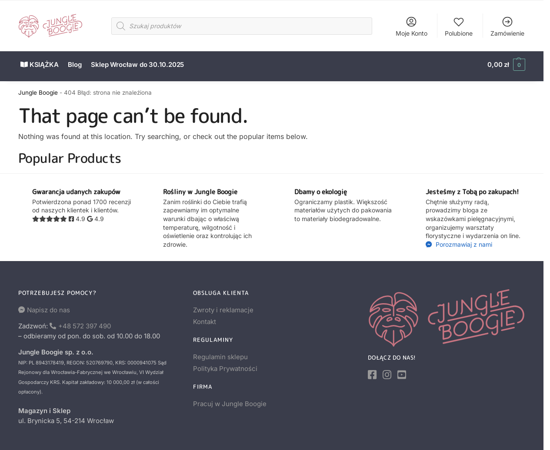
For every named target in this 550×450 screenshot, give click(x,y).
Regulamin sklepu (220, 353)
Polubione (459, 26)
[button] (506, 65)
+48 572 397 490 (84, 322)
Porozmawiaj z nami (463, 241)
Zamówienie (507, 26)
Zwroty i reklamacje (223, 306)
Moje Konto (411, 26)
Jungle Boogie (38, 89)
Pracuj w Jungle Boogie (230, 400)
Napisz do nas (48, 306)
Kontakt (204, 318)
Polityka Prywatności (225, 365)
